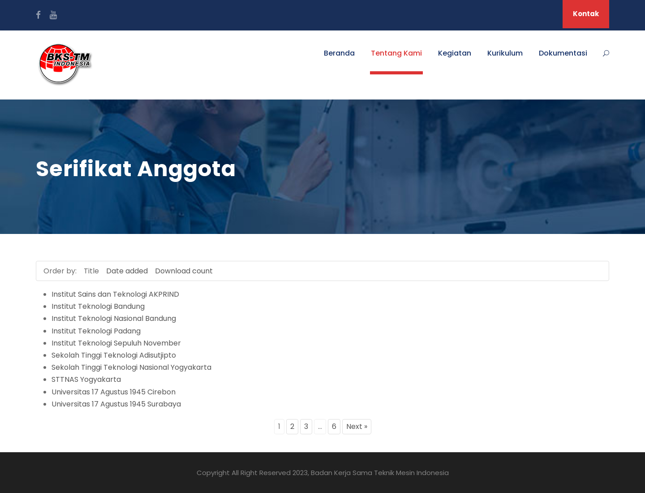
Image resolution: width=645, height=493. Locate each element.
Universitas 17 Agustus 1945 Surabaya (116, 404)
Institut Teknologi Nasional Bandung (114, 318)
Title (91, 271)
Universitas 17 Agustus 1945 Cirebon (114, 392)
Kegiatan (454, 53)
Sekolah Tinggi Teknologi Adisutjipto (114, 355)
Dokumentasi (563, 53)
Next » (356, 426)
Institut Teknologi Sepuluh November (116, 343)
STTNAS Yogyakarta (86, 379)
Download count (184, 271)
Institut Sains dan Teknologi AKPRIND (115, 294)
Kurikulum (505, 53)
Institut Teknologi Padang (96, 331)
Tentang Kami (396, 53)
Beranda (339, 53)
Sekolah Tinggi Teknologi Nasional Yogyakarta (131, 367)
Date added (127, 271)
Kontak (586, 13)
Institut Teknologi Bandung (98, 306)
